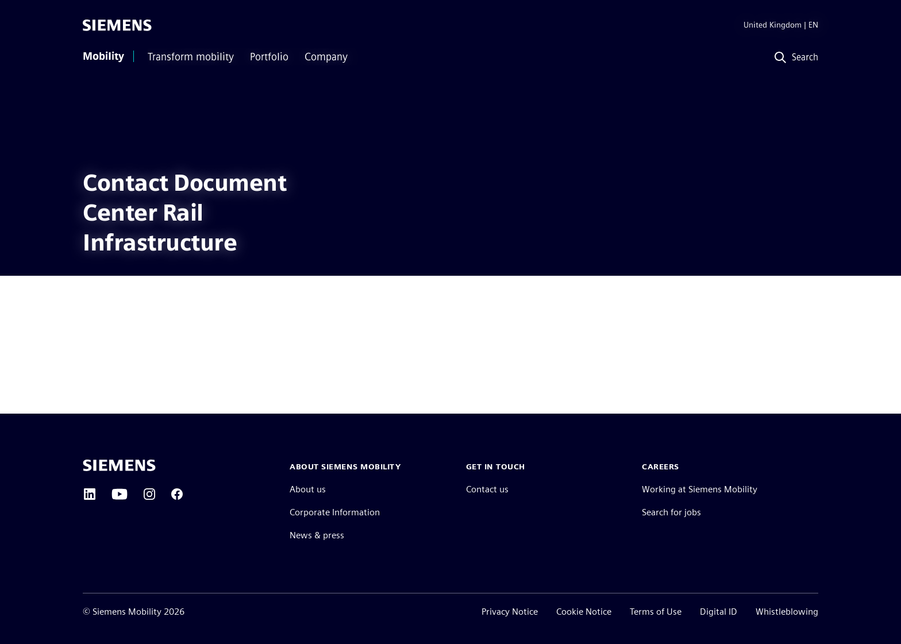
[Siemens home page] (119, 465)
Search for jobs (671, 512)
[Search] (794, 58)
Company (326, 57)
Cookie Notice (583, 611)
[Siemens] (117, 25)
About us (308, 489)
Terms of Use (655, 611)
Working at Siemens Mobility (699, 489)
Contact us (487, 489)
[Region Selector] (771, 25)
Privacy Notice (510, 611)
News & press (317, 535)
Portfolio (269, 57)
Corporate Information (335, 512)
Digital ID (718, 611)
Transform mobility (191, 57)
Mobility (103, 56)
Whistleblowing (787, 611)
